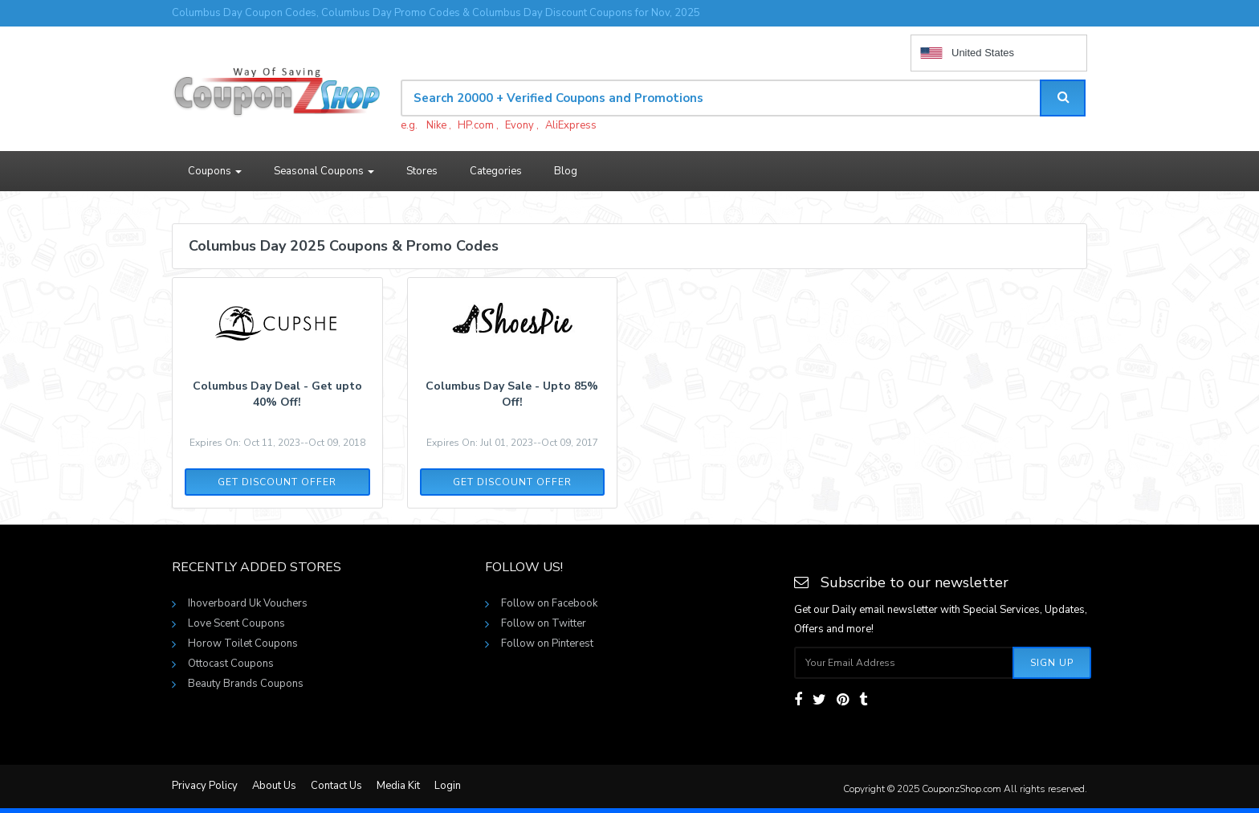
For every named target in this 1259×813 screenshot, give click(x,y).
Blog (565, 171)
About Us (274, 785)
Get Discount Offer (277, 482)
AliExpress (571, 125)
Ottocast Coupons (231, 663)
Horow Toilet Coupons (243, 643)
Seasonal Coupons (324, 171)
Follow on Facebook (549, 603)
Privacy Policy (205, 785)
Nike (436, 125)
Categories (496, 171)
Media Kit (398, 785)
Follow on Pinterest (547, 643)
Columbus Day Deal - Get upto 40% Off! (277, 394)
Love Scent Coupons (236, 623)
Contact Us (336, 785)
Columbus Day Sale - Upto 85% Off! (512, 394)
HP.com (476, 125)
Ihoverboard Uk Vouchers (248, 603)
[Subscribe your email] (904, 663)
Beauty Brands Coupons (246, 683)
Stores (422, 171)
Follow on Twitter (543, 623)
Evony (519, 125)
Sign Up (1052, 662)
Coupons (215, 171)
